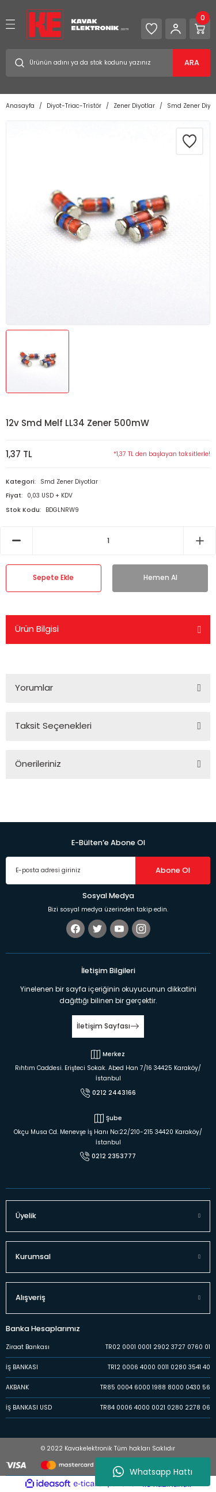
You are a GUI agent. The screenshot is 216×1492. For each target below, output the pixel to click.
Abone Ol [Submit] (173, 870)
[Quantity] (108, 541)
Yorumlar (34, 687)
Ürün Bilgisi (37, 629)
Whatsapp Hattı (152, 1471)
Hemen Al (160, 577)
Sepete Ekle (53, 577)
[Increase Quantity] (199, 541)
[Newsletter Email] (108, 870)
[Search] (108, 63)
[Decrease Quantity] (16, 541)
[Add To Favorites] (189, 141)
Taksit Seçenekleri (53, 725)
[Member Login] (175, 28)
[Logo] (77, 24)
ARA (191, 62)
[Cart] (200, 28)
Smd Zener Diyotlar (69, 481)
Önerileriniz (38, 764)
